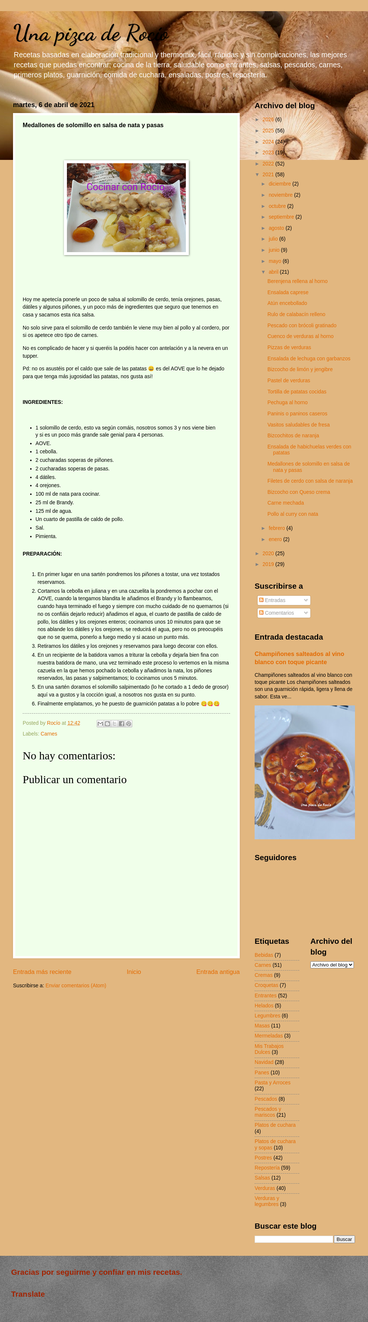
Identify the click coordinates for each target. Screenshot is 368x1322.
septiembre (282, 217)
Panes (262, 1072)
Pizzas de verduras (289, 347)
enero (276, 539)
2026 (268, 119)
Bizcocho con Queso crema (298, 492)
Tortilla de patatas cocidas (296, 392)
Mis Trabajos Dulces (269, 1049)
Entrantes (266, 995)
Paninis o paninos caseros (297, 413)
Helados (264, 1006)
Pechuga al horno (287, 402)
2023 (268, 152)
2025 (268, 131)
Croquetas (266, 985)
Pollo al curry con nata (292, 514)
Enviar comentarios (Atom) (75, 985)
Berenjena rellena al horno (297, 281)
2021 (268, 174)
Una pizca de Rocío (90, 32)
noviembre (281, 195)
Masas (262, 1026)
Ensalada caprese (287, 292)
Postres (263, 1158)
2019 (268, 564)
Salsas (262, 1178)
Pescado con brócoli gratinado (301, 325)
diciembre (281, 184)
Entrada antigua (218, 971)
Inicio (134, 971)
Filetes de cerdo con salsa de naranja (309, 481)
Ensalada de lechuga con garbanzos (308, 358)
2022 (268, 164)
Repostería (267, 1168)
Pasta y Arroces (273, 1082)
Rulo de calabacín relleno (296, 314)
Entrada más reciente (42, 971)
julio (274, 239)
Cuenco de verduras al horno (300, 336)
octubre (278, 206)
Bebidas (264, 955)
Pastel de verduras (288, 380)
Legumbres (267, 1016)
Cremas (263, 975)
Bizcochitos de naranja (293, 435)
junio (275, 250)
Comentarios (276, 613)
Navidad (264, 1062)
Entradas (272, 600)
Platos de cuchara (275, 1125)
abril (274, 272)
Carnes (49, 734)
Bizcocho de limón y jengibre (300, 369)
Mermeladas (269, 1036)
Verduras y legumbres (267, 1201)
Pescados (266, 1099)
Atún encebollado (287, 303)
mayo (276, 261)
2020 (268, 553)
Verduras (265, 1188)
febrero (278, 528)
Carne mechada (285, 503)
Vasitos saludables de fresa (298, 425)
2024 (268, 142)
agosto (277, 228)
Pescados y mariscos (268, 1112)
